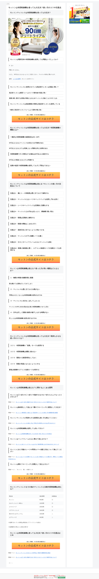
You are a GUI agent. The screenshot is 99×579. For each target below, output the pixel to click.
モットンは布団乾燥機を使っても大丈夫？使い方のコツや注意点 (34, 433)
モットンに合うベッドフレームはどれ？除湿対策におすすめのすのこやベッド (37, 444)
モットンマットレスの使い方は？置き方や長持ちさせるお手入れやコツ (35, 423)
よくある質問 (17, 79)
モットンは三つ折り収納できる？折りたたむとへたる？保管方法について (36, 402)
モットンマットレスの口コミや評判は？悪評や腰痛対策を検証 (33, 553)
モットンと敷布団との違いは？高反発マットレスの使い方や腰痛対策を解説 (37, 412)
